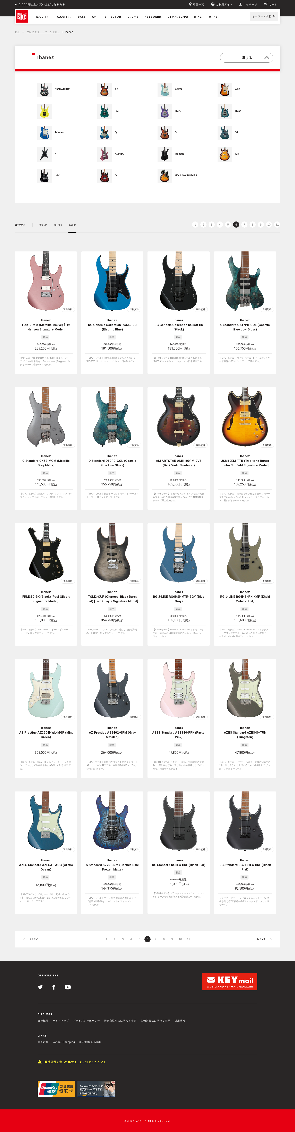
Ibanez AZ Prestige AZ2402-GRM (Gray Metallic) (112, 722)
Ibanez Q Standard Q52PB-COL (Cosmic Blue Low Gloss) (112, 457)
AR (237, 154)
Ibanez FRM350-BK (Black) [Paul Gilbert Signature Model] (46, 590)
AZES (178, 89)
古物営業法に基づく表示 (155, 1004)
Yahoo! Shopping (64, 1025)
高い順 (58, 225)
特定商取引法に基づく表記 (120, 1004)
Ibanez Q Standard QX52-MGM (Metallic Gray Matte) (46, 457)
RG (117, 110)
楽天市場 (43, 1025)
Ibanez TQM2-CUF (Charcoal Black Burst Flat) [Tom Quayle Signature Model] (112, 590)
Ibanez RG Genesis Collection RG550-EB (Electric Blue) (112, 324)
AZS (237, 89)
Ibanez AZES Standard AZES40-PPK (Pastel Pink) (178, 722)
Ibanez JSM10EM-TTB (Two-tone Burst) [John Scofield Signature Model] (245, 457)
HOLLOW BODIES (186, 175)
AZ (116, 89)
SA (237, 132)
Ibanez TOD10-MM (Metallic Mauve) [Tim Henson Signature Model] (46, 324)
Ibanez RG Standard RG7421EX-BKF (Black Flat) (245, 851)
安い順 (43, 225)
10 (269, 224)
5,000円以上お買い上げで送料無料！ (44, 4)
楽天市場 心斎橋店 (90, 1025)
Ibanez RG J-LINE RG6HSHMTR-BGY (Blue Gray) (178, 590)
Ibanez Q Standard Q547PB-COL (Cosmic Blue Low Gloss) (245, 324)
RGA (178, 110)
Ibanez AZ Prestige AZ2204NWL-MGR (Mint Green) (46, 722)
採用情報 (180, 1004)
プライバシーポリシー (86, 1004)
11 (277, 224)
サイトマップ (61, 1004)
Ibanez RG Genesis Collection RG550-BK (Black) (178, 324)
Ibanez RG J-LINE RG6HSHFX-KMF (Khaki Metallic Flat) (245, 590)
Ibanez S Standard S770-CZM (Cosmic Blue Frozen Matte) (112, 851)
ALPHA (119, 154)
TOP (17, 32)
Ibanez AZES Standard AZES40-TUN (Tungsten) (245, 722)
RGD (238, 110)
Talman (59, 132)
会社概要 (43, 1004)
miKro (58, 175)
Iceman (179, 154)
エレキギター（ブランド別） (43, 32)
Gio (117, 175)
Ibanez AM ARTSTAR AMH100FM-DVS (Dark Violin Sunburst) (179, 457)
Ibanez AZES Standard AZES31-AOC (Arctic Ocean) (46, 851)
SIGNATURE (62, 89)
